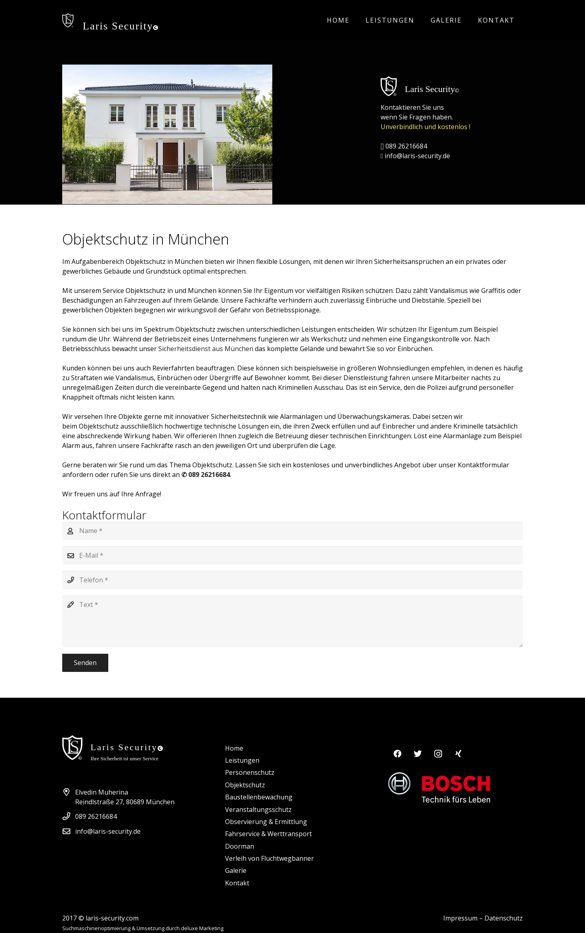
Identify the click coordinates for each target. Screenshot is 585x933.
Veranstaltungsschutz (258, 809)
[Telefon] (292, 580)
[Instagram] (438, 754)
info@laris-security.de (415, 155)
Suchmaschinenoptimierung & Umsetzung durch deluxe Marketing (142, 928)
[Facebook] (397, 754)
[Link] (68, 20)
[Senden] (85, 663)
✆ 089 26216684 (205, 474)
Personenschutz (249, 772)
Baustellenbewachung (258, 797)
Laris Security (121, 26)
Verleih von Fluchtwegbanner (269, 858)
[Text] (292, 621)
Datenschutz (503, 918)
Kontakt (237, 883)
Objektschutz (245, 784)
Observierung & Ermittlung (266, 821)
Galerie (235, 870)
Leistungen (242, 760)
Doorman (239, 846)
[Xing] (458, 754)
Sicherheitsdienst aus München (206, 348)
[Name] (292, 531)
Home (234, 748)
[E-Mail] (292, 555)
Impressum (460, 918)
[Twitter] (418, 754)
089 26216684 (404, 146)
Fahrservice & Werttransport (268, 833)
